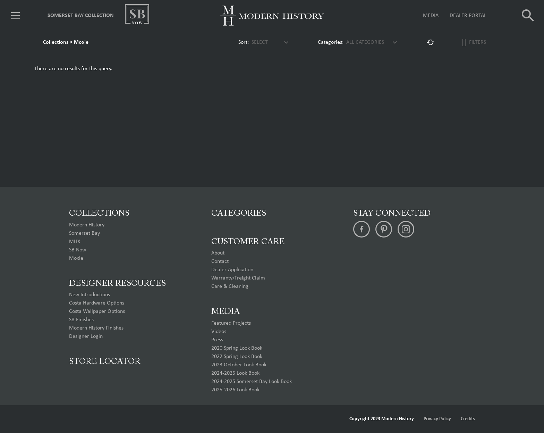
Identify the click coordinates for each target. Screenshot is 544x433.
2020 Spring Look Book (236, 348)
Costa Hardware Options (96, 303)
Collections (55, 42)
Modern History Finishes (96, 328)
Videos (218, 331)
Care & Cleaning (229, 286)
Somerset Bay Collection (81, 15)
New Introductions (89, 295)
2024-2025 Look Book (235, 373)
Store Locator (105, 362)
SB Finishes (81, 320)
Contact (220, 261)
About (217, 253)
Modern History (86, 225)
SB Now (77, 250)
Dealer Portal (468, 15)
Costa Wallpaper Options (97, 311)
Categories (238, 213)
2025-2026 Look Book (235, 390)
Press (217, 340)
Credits (468, 419)
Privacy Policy (437, 419)
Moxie (81, 42)
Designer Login (86, 336)
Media (431, 15)
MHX (74, 241)
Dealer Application (232, 270)
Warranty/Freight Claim (238, 278)
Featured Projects (231, 323)
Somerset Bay (84, 233)
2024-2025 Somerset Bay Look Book (251, 381)
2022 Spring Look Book (236, 356)
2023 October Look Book (238, 365)
